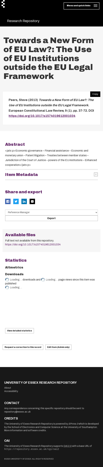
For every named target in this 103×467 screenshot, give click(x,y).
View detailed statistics (19, 331)
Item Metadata (21, 174)
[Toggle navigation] (81, 6)
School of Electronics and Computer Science (36, 427)
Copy (94, 93)
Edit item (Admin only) (58, 347)
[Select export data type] (51, 212)
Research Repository (23, 21)
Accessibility (11, 391)
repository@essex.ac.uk (17, 411)
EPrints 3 (73, 424)
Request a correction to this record (23, 347)
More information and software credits (25, 430)
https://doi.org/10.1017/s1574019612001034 (42, 116)
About (7, 388)
